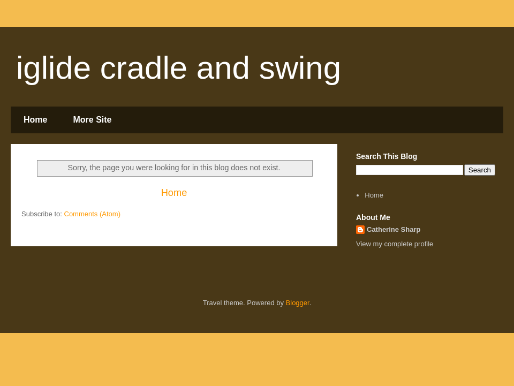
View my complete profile (394, 244)
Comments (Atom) (92, 214)
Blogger (297, 303)
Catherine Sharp (393, 229)
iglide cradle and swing (178, 68)
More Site (92, 119)
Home (35, 119)
